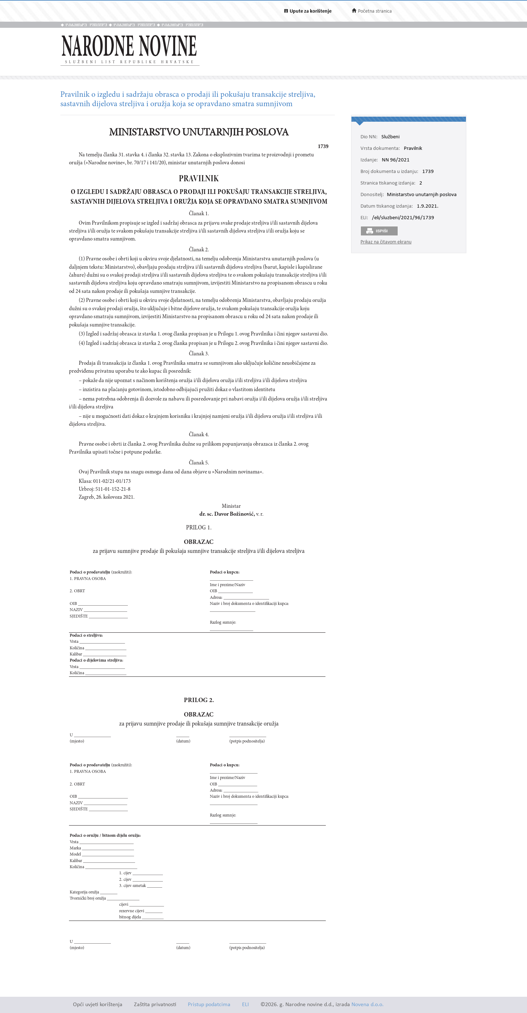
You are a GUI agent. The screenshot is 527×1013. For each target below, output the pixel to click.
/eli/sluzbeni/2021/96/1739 (403, 218)
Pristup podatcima (209, 1005)
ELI (245, 1005)
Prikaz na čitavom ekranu (385, 242)
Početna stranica (375, 11)
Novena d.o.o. (367, 1005)
